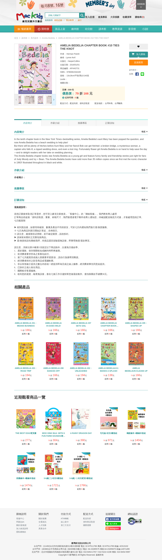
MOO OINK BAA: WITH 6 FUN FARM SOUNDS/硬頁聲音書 (53, 436)
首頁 (16, 38)
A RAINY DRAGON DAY (81, 433)
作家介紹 (55, 123)
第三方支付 (66, 525)
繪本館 (75, 29)
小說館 (146, 29)
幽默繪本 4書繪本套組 (136, 433)
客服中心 (20, 518)
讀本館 (102, 29)
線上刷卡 (65, 522)
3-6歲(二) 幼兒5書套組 (53, 478)
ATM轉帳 (65, 518)
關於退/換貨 (21, 525)
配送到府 (87, 518)
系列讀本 (34, 38)
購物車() (139, 17)
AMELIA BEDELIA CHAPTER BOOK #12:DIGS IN (108, 326)
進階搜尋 (49, 20)
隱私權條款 (21, 532)
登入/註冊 (90, 17)
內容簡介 (27, 123)
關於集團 (42, 518)
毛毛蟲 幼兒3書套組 (108, 433)
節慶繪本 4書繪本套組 (26, 478)
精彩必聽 (58, 20)
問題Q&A (20, 522)
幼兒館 (88, 29)
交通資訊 (42, 522)
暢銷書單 (24, 29)
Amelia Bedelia (48, 38)
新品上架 (60, 29)
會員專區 (102, 17)
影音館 (132, 29)
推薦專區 (82, 123)
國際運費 (87, 525)
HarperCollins (74, 61)
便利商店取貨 (89, 522)
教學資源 (117, 29)
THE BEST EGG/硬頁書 (25, 433)
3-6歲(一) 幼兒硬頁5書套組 (81, 478)
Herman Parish (72, 54)
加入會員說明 (22, 528)
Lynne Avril (70, 57)
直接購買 (138, 62)
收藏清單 (127, 17)
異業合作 (42, 528)
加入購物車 (138, 55)
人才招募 (42, 525)
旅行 (80, 20)
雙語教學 (70, 20)
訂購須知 (109, 123)
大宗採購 (114, 17)
